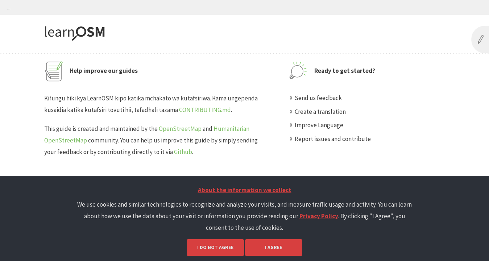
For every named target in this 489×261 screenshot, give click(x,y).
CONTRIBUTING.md (205, 110)
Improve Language (319, 125)
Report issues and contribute (333, 139)
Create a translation (320, 112)
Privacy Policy (318, 216)
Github (183, 152)
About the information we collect (244, 190)
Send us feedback (318, 98)
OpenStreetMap (180, 129)
